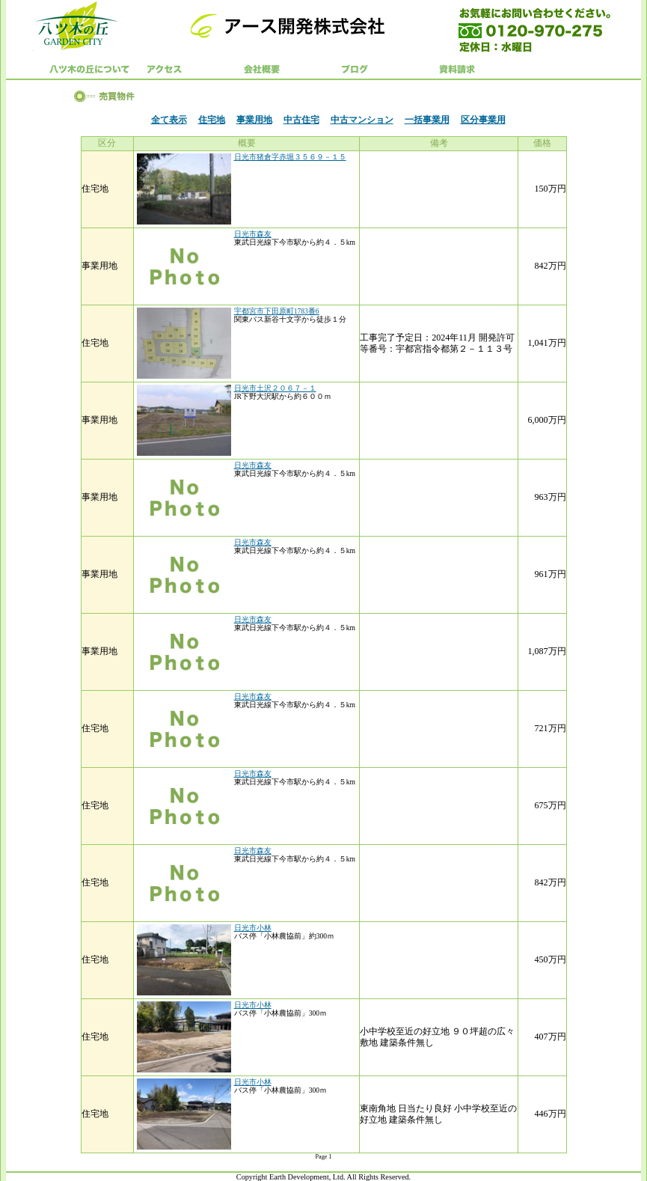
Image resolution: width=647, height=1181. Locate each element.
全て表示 (169, 120)
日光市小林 (253, 928)
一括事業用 (427, 120)
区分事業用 (483, 120)
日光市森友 (253, 234)
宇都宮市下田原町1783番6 (276, 311)
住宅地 (211, 120)
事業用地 (254, 120)
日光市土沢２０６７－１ (275, 388)
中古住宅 (301, 120)
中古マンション (362, 120)
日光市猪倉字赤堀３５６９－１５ (290, 157)
